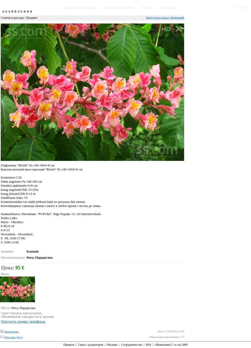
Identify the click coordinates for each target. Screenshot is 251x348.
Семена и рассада (12, 18)
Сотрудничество (131, 344)
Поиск (147, 8)
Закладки (168, 8)
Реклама (112, 344)
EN (245, 8)
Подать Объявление (80, 8)
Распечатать (12, 331)
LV (238, 8)
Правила (68, 344)
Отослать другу (14, 337)
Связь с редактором (90, 344)
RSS (148, 344)
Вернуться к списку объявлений (165, 17)
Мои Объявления (119, 8)
